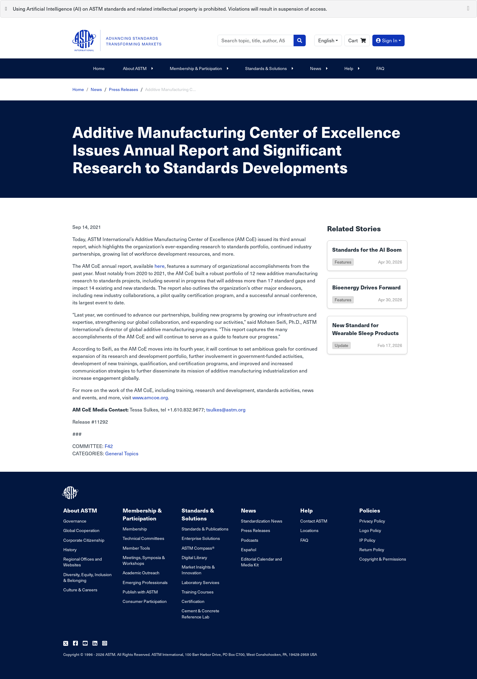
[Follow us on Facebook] (75, 643)
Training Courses (198, 592)
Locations (309, 530)
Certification (193, 601)
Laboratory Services (200, 582)
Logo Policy (370, 530)
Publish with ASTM (140, 592)
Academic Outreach (141, 573)
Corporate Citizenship (83, 540)
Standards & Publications (205, 529)
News (318, 68)
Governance (74, 521)
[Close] (468, 7)
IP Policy (367, 540)
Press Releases (123, 89)
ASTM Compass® (198, 548)
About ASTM (137, 68)
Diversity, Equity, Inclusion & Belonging (87, 577)
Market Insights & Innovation (198, 570)
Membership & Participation (198, 68)
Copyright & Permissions (382, 559)
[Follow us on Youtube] (85, 643)
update (341, 345)
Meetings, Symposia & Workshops (144, 560)
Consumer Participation (145, 601)
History (70, 549)
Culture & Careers (80, 590)
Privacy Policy (372, 521)
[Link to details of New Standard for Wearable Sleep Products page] (367, 335)
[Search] (256, 40)
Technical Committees (143, 538)
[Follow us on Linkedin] (94, 643)
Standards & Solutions (268, 68)
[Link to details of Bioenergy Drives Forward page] (367, 293)
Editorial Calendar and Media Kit (261, 562)
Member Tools (136, 548)
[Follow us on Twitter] (65, 643)
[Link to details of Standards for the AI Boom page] (367, 255)
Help (351, 68)
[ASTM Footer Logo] (71, 492)
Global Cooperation (81, 530)
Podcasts (249, 540)
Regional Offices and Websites (82, 562)
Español (248, 549)
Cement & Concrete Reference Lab (200, 613)
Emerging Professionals (145, 582)
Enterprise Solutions (201, 538)
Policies (369, 510)
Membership (135, 529)
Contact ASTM (313, 521)
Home (99, 68)
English (326, 40)
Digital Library (194, 557)
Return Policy (371, 549)
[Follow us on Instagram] (104, 643)
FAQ (380, 68)
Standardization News (261, 521)
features (343, 262)
